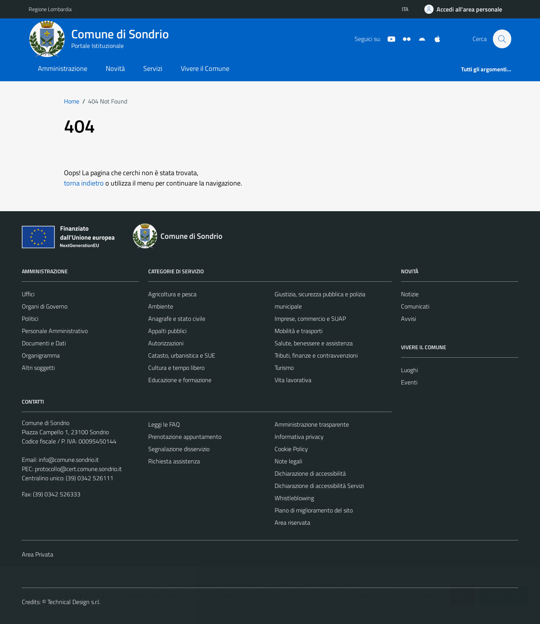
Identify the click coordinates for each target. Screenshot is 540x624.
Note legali (288, 461)
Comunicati (415, 306)
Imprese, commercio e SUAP (310, 318)
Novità (115, 68)
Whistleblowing (294, 497)
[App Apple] (434, 38)
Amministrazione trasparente (312, 424)
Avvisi (408, 318)
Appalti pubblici (167, 330)
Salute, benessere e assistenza (314, 343)
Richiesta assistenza (174, 461)
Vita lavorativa (293, 379)
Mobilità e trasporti (298, 330)
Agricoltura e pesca (172, 294)
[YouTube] (388, 38)
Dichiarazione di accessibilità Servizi (319, 485)
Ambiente (160, 306)
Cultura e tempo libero (176, 367)
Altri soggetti (38, 367)
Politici (30, 318)
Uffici (28, 294)
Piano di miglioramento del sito (314, 510)
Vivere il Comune (205, 68)
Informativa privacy (299, 436)
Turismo (284, 367)
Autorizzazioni (165, 343)
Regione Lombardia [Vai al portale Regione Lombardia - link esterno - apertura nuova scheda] (50, 9)
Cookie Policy (291, 448)
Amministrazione (62, 68)
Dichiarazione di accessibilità (310, 473)
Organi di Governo (44, 306)
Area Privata (37, 554)
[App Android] (419, 38)
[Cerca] (502, 39)
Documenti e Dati (44, 343)
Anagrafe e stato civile (176, 318)
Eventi (409, 382)
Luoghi (409, 369)
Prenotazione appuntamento (184, 436)
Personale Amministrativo (55, 330)
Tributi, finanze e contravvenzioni (316, 355)
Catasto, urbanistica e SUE (181, 355)
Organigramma (41, 355)
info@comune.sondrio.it (69, 459)
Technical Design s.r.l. (73, 601)
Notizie (410, 294)
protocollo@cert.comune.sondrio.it (78, 468)
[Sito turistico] (403, 38)
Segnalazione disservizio (178, 448)
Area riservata (292, 522)
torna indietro (84, 183)
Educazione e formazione (179, 379)
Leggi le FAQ (164, 424)
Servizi (152, 68)
